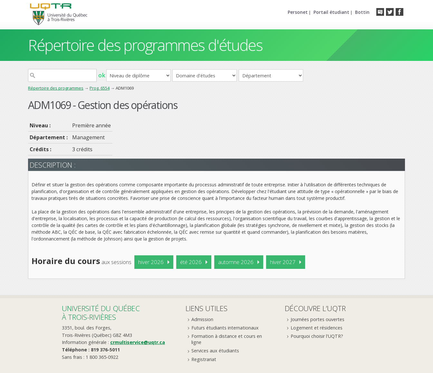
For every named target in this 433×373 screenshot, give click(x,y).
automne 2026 (236, 262)
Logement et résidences (316, 328)
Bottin (362, 12)
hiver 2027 (282, 262)
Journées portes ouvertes (317, 319)
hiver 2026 (151, 262)
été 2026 (191, 262)
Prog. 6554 (100, 88)
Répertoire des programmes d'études (145, 44)
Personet (298, 12)
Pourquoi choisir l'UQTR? (317, 336)
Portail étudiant (331, 12)
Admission (202, 319)
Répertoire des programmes (55, 88)
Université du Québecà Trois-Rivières (101, 312)
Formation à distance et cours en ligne (226, 339)
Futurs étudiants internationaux (225, 328)
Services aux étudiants (215, 351)
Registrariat (203, 359)
